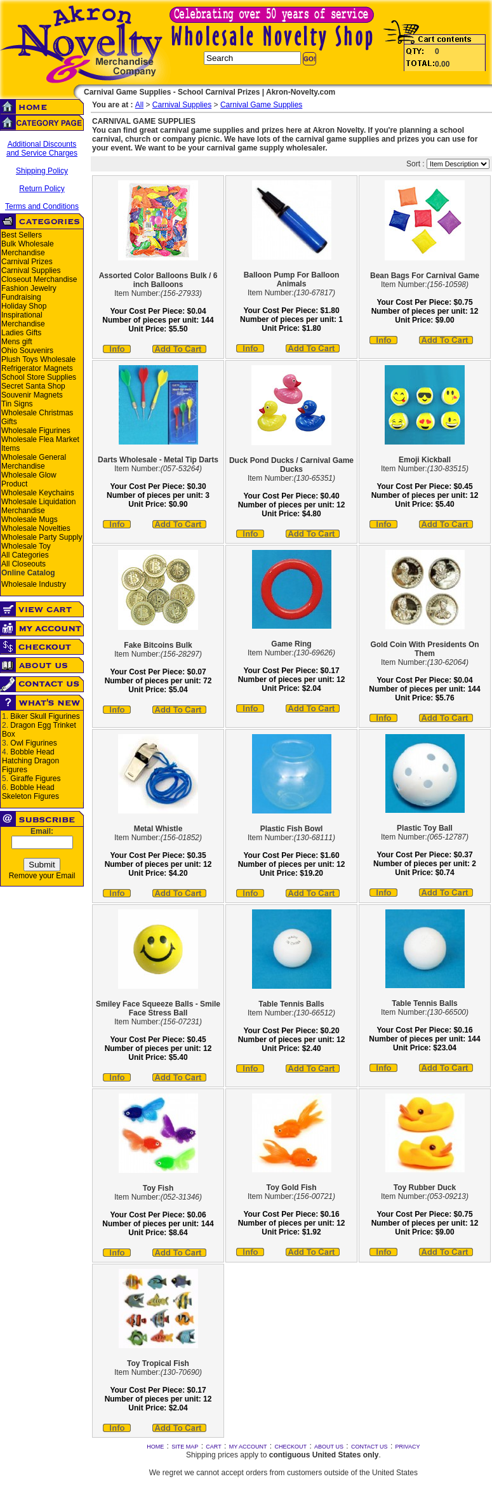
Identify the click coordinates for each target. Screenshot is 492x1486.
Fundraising (21, 297)
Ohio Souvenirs (27, 350)
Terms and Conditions (42, 206)
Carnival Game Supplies (261, 104)
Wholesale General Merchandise (33, 462)
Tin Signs (17, 403)
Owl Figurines (33, 743)
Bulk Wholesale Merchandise (27, 248)
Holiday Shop (23, 306)
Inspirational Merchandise (23, 319)
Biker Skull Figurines (44, 716)
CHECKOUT (291, 1446)
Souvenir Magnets (32, 395)
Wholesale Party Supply (41, 537)
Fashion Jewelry (29, 288)
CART (213, 1446)
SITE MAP (184, 1446)
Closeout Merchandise (39, 279)
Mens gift (16, 341)
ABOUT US (328, 1446)
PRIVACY (408, 1446)
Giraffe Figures (35, 778)
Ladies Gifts (21, 332)
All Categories (25, 555)
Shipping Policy (42, 170)
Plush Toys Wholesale (38, 359)
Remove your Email (42, 875)
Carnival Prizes (27, 261)
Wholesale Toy (26, 546)
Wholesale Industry (33, 584)
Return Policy (41, 188)
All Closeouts (23, 563)
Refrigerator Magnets (37, 368)
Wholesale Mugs (29, 519)
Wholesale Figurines (35, 430)
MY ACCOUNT (248, 1446)
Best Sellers (21, 235)
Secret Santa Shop (33, 386)
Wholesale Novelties (35, 528)
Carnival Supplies (30, 270)
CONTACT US (369, 1446)
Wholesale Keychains (37, 492)
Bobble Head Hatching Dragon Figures (30, 760)
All (139, 104)
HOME (155, 1446)
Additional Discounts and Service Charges (41, 148)
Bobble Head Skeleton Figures (30, 792)
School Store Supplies (38, 377)
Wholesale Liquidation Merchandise (38, 506)
